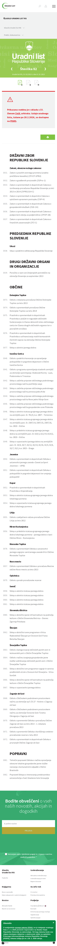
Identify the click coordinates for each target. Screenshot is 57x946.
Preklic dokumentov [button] (13, 35)
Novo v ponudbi (7, 892)
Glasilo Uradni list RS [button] (14, 28)
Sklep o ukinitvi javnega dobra (23, 347)
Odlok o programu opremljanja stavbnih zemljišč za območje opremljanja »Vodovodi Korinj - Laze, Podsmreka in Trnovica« (31, 372)
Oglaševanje (35, 915)
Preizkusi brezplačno (38, 895)
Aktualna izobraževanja (39, 875)
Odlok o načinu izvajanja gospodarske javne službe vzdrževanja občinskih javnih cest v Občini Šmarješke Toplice (31, 661)
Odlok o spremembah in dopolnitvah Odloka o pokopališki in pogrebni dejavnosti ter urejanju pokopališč (30, 473)
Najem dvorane (36, 881)
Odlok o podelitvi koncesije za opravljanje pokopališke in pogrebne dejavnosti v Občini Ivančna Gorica (29, 361)
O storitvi (34, 892)
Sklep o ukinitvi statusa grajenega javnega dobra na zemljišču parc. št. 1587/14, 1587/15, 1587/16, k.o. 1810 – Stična (31, 422)
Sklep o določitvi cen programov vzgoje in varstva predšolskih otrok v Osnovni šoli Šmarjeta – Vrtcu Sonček (32, 672)
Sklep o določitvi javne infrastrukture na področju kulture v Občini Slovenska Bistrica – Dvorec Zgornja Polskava (31, 618)
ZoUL (18, 113)
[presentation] (28, 845)
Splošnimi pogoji (28, 854)
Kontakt (33, 909)
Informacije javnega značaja (40, 912)
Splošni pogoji (35, 918)
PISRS (13, 121)
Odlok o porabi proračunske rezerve (25, 580)
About (42, 906)
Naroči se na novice (8, 909)
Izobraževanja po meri (38, 878)
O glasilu (5, 878)
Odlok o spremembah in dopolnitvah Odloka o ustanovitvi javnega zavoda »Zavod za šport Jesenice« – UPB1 (30, 462)
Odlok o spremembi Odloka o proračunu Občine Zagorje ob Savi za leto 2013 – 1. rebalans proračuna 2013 (31, 723)
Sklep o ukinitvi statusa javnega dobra (26, 591)
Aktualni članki (7, 906)
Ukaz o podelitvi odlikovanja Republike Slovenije (31, 250)
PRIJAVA (28, 830)
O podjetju (34, 906)
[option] (28, 69)
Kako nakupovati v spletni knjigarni (14, 895)
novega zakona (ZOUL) (24, 928)
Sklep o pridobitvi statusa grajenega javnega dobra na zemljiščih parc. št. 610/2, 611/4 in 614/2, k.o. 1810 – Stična (31, 433)
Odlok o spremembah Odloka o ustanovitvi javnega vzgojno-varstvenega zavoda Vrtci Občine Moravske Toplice (32, 552)
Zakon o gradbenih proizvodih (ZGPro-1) (28, 180)
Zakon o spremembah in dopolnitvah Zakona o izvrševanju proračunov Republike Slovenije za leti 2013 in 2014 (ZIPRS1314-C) (32, 188)
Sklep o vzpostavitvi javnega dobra (25, 687)
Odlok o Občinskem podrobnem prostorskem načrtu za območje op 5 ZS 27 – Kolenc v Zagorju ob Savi (31, 701)
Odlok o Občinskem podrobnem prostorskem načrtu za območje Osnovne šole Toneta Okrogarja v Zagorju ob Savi (30, 712)
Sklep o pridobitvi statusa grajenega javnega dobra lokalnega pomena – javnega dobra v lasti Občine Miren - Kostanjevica (31, 534)
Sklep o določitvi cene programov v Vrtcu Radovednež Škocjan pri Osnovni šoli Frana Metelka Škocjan (28, 635)
